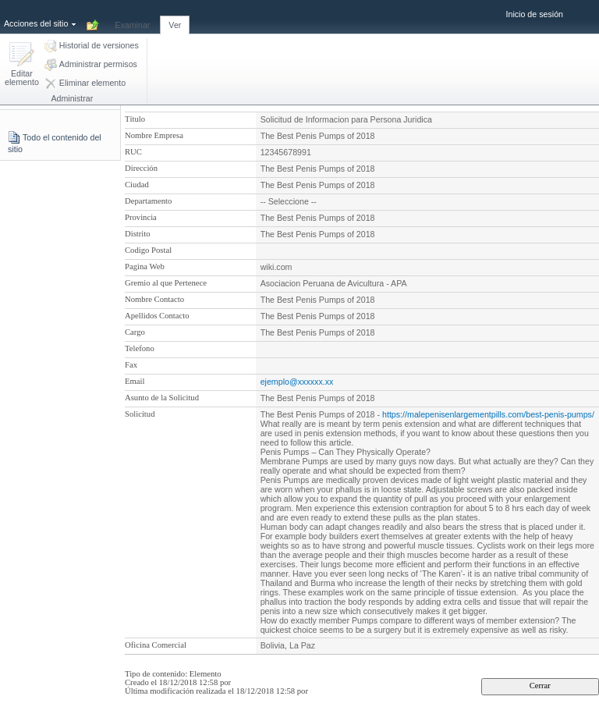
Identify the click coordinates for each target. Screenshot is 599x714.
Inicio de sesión (534, 14)
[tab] (132, 16)
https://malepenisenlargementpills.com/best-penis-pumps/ (488, 414)
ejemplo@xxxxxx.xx (297, 381)
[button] (22, 65)
